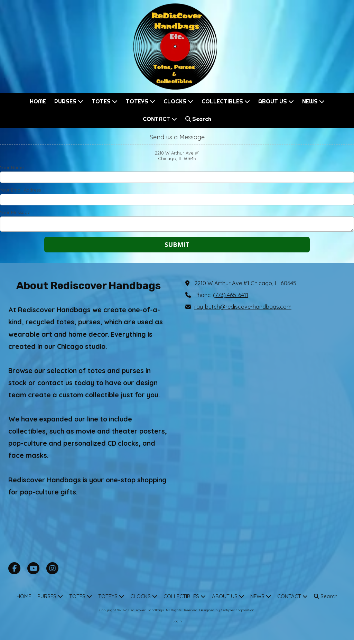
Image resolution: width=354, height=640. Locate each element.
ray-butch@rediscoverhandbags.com (242, 306)
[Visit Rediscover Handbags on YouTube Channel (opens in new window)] (33, 568)
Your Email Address (20, 190)
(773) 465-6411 (230, 294)
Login (177, 621)
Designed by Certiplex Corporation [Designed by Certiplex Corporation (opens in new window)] (226, 610)
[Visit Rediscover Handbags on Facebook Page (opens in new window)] (14, 568)
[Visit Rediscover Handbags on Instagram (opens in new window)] (52, 568)
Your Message (15, 212)
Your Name (12, 167)
